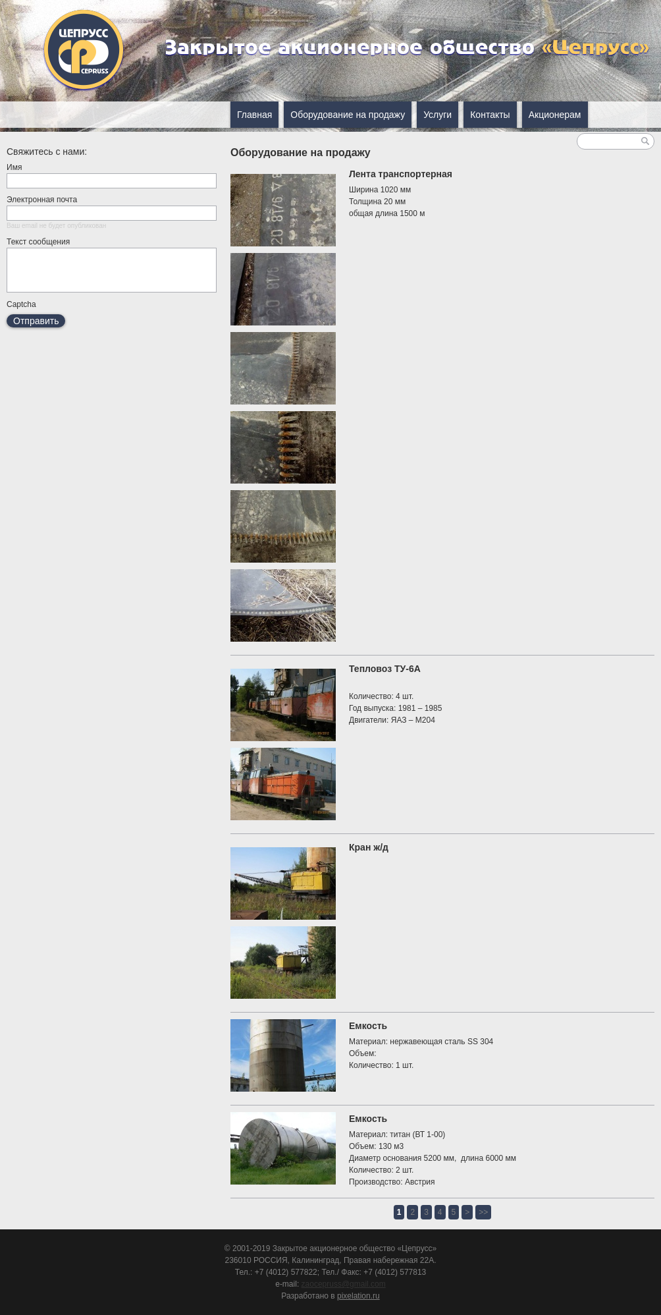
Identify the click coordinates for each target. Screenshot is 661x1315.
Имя (14, 167)
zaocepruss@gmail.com (344, 1284)
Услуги (437, 114)
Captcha (21, 312)
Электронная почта (42, 199)
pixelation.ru (358, 1296)
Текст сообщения (38, 241)
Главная (254, 114)
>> (483, 1212)
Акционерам (555, 114)
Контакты (490, 114)
